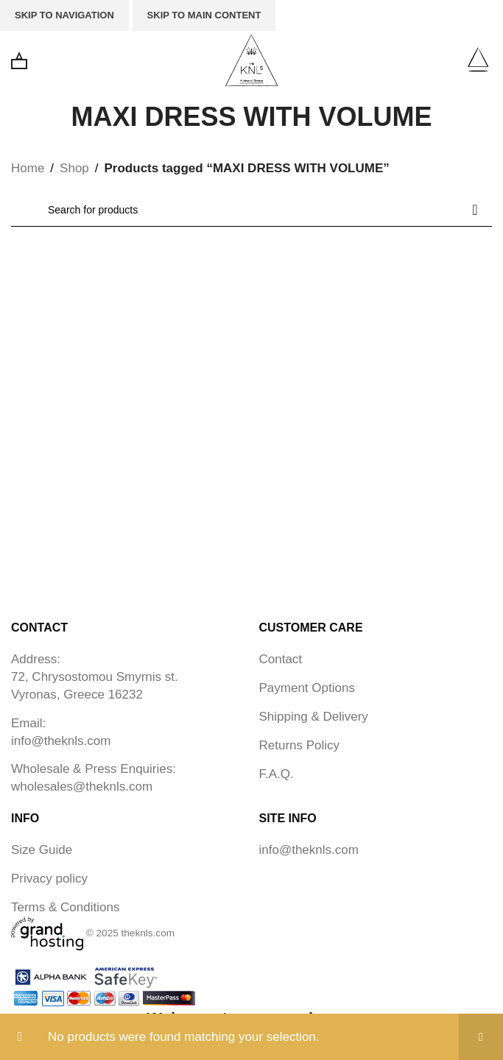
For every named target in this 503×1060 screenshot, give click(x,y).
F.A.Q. (276, 774)
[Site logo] (251, 59)
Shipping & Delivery (313, 717)
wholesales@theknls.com (81, 787)
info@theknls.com (60, 741)
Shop (74, 168)
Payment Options (307, 688)
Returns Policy (299, 745)
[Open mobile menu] (478, 60)
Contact (281, 659)
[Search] (251, 210)
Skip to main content (204, 15)
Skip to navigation (64, 15)
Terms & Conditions (65, 907)
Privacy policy (49, 879)
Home (27, 168)
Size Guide (41, 850)
